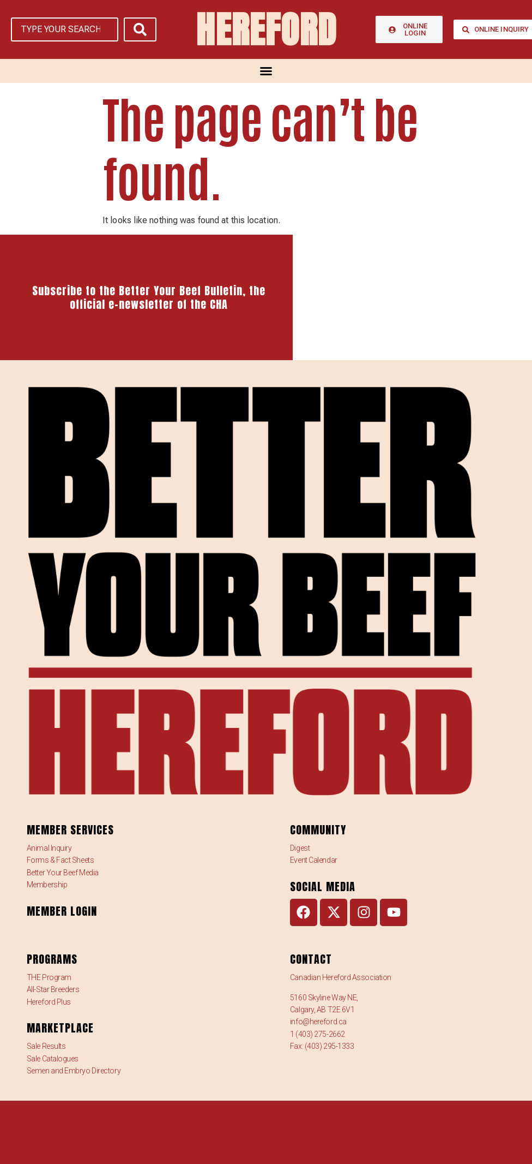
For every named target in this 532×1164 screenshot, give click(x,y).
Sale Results (46, 1046)
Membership (47, 884)
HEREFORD (266, 29)
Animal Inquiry (49, 848)
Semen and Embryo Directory (73, 1070)
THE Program (49, 977)
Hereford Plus (49, 1002)
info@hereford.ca (318, 1021)
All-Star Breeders (53, 989)
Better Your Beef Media (63, 872)
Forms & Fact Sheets (60, 860)
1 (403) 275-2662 (317, 1034)
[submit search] (140, 29)
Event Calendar (313, 860)
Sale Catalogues (52, 1058)
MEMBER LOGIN (62, 911)
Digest (300, 848)
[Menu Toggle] (266, 70)
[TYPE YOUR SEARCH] (64, 29)
